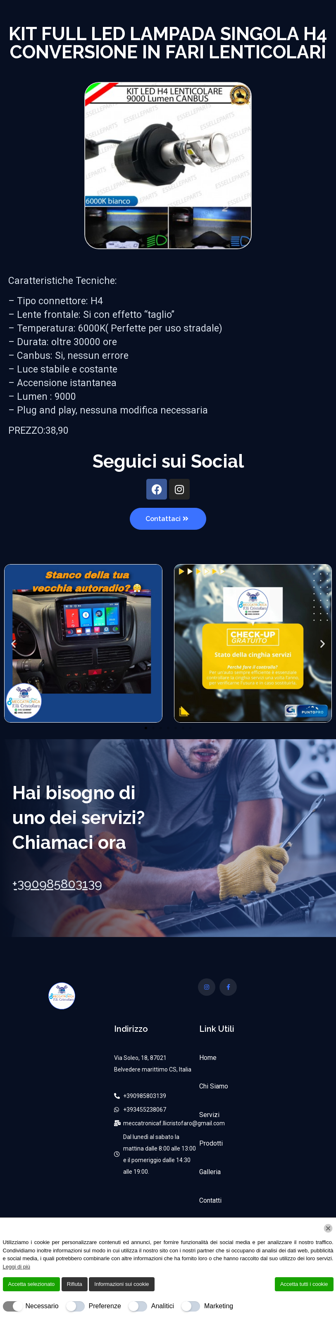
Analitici (162, 1305)
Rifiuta (74, 1284)
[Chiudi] (328, 1228)
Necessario (42, 1305)
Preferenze (105, 1305)
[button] (13, 643)
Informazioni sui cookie (121, 1284)
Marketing (218, 1305)
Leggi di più (17, 1267)
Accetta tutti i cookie (304, 1284)
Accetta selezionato (31, 1284)
